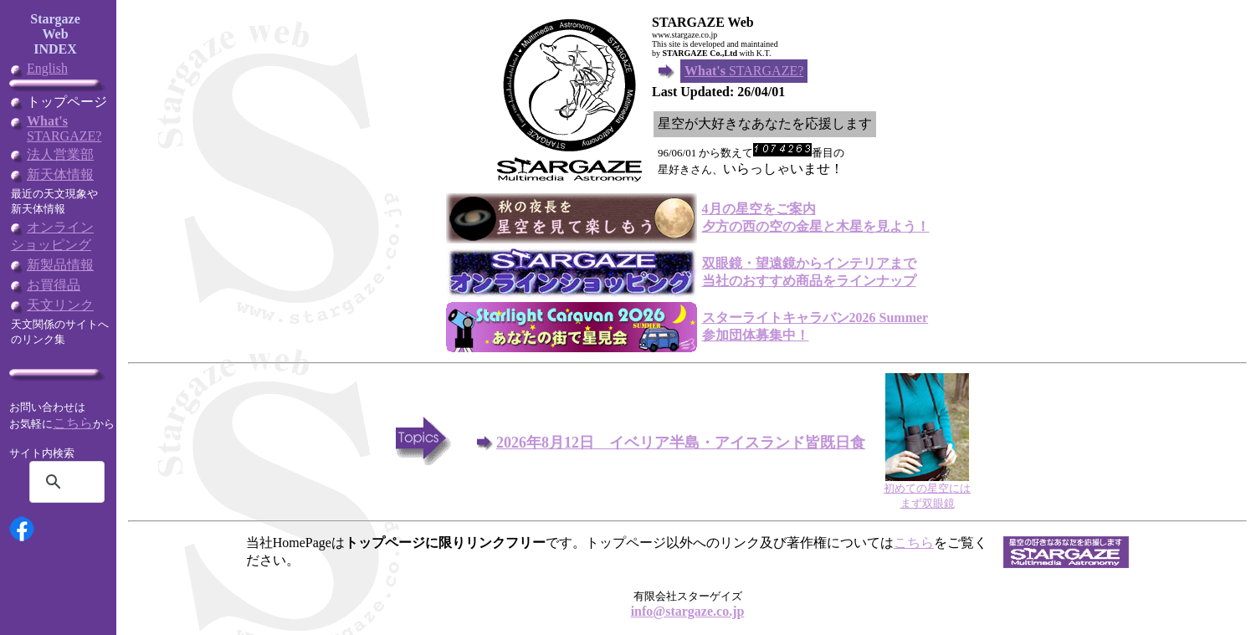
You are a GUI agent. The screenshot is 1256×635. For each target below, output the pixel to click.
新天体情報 (60, 174)
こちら (73, 423)
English (47, 68)
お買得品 (53, 285)
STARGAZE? (64, 128)
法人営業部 (60, 154)
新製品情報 (60, 265)
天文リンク (60, 305)
